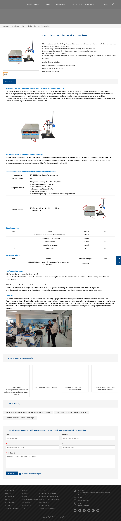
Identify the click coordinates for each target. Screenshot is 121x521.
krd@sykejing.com (84, 500)
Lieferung (8, 493)
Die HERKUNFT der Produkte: (52, 65)
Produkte (15, 26)
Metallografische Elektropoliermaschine (71, 412)
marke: (44, 62)
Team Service (9, 496)
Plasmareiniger (44, 506)
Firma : (64, 444)
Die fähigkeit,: (47, 71)
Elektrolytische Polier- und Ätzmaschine (36, 26)
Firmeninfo (25, 493)
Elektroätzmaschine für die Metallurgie (20, 418)
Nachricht (8, 500)
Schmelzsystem (44, 503)
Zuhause (6, 26)
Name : (8, 435)
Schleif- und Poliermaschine (48, 496)
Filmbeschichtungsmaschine (49, 500)
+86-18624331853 (84, 506)
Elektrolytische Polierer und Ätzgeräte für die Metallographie (28, 412)
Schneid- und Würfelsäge (47, 493)
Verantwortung (27, 503)
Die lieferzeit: (47, 68)
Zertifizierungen (10, 503)
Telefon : (65, 435)
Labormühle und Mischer (47, 509)
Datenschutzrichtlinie (12, 509)
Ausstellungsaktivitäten (30, 500)
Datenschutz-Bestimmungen (31, 474)
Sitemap (7, 506)
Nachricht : (10, 453)
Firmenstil (25, 496)
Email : (9, 444)
